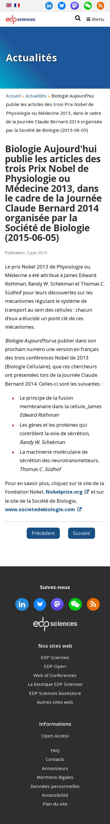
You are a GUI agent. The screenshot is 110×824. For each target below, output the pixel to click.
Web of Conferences (55, 675)
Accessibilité (55, 795)
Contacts (55, 759)
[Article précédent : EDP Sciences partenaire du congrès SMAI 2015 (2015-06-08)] (43, 533)
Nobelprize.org (64, 491)
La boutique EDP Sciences (55, 684)
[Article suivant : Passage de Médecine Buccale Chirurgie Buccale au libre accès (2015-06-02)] (81, 533)
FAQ (55, 750)
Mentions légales (55, 777)
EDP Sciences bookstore (55, 693)
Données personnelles (55, 786)
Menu (98, 19)
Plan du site (55, 804)
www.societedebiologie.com (40, 509)
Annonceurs (55, 768)
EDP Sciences (55, 657)
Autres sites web (55, 702)
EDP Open (55, 666)
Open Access (55, 736)
